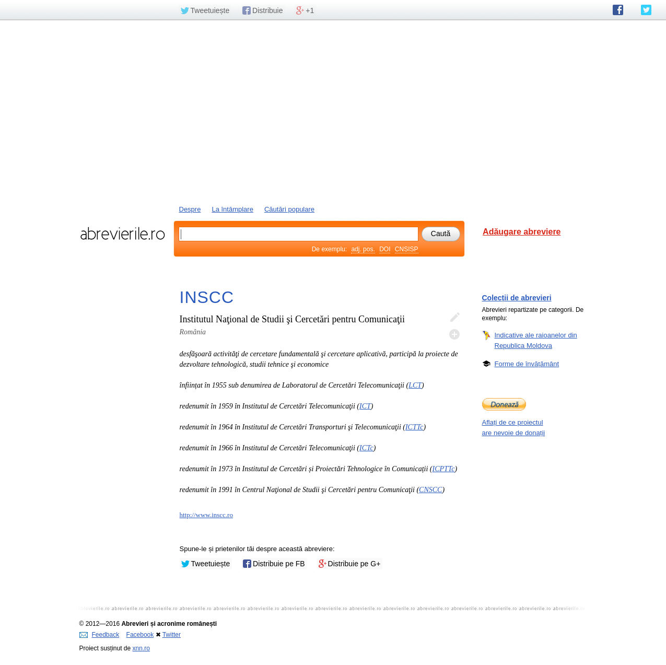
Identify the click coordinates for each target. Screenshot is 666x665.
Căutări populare (289, 209)
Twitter (171, 634)
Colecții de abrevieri (517, 298)
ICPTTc (444, 469)
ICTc (366, 448)
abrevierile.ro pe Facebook (618, 10)
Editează (454, 317)
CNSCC (430, 490)
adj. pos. (363, 249)
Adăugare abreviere (521, 231)
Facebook (140, 634)
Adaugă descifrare (454, 334)
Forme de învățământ (527, 363)
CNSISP (406, 249)
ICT (365, 406)
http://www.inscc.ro (206, 515)
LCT (415, 385)
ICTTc (414, 427)
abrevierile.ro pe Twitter (646, 10)
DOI (384, 249)
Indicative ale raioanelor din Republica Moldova (536, 340)
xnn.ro (141, 648)
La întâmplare (232, 209)
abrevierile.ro (122, 233)
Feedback (99, 634)
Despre (190, 209)
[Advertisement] (333, 111)
